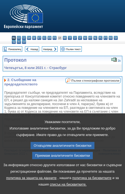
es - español (19, 38)
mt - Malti (90, 38)
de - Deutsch (34, 38)
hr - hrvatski (65, 38)
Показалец (14, 49)
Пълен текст (73, 49)
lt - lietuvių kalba (80, 38)
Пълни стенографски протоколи (95, 80)
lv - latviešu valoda (75, 38)
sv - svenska (24, 42)
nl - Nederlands (95, 38)
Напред (47, 49)
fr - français (55, 38)
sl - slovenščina (14, 42)
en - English (49, 38)
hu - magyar (85, 38)
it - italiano (70, 38)
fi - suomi (19, 42)
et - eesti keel (39, 38)
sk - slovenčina (116, 38)
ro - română (111, 38)
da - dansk (29, 38)
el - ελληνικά (44, 38)
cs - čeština (24, 38)
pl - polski (100, 38)
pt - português (106, 38)
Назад (34, 49)
